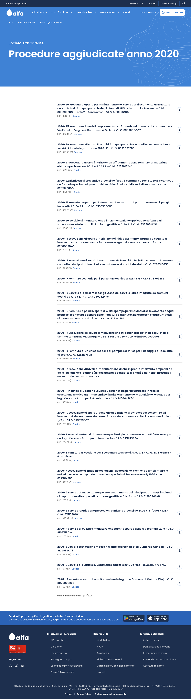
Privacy (68, 694)
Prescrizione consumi (155, 653)
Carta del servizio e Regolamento (116, 665)
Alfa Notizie (57, 640)
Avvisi (126, 12)
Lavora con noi (135, 3)
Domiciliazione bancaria (156, 646)
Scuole (152, 3)
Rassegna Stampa (61, 659)
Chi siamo (56, 646)
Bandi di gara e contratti (51, 22)
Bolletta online (151, 640)
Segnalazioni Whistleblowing (67, 665)
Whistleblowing (169, 3)
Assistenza (103, 653)
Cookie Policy (83, 694)
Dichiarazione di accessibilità (111, 694)
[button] (172, 12)
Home (11, 22)
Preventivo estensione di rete (159, 659)
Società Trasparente (16, 3)
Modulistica (103, 640)
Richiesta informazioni (109, 659)
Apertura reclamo (153, 665)
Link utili (101, 672)
